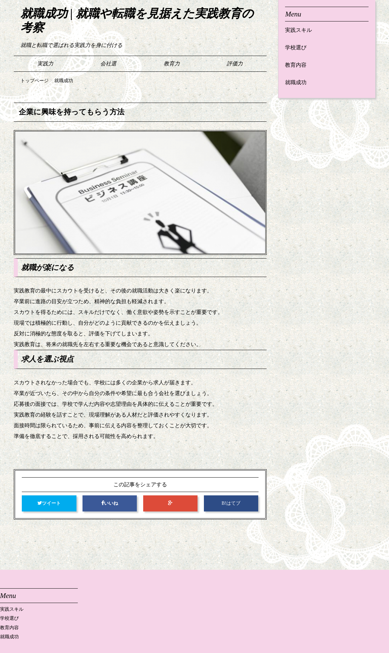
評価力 (235, 63)
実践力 (45, 63)
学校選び (296, 47)
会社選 (108, 63)
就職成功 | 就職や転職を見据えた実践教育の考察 (137, 20)
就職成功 (296, 82)
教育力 (172, 63)
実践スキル (298, 30)
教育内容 (296, 65)
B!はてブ (231, 503)
